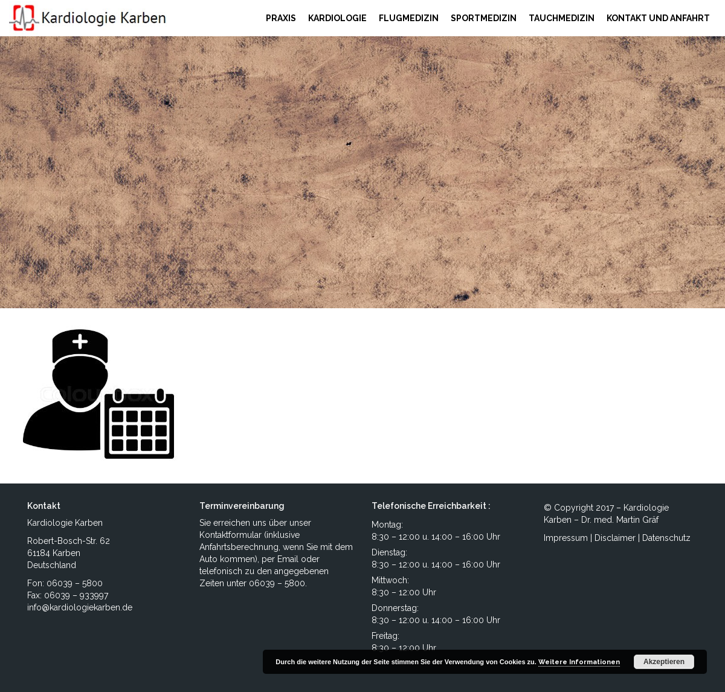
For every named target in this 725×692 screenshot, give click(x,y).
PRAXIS (281, 18)
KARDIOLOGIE (337, 18)
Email (287, 559)
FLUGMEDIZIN (409, 18)
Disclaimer (615, 538)
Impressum (566, 538)
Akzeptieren (664, 662)
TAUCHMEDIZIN (561, 18)
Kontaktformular (230, 535)
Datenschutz (666, 538)
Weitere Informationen (579, 662)
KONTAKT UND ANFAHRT (658, 18)
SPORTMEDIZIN (484, 18)
